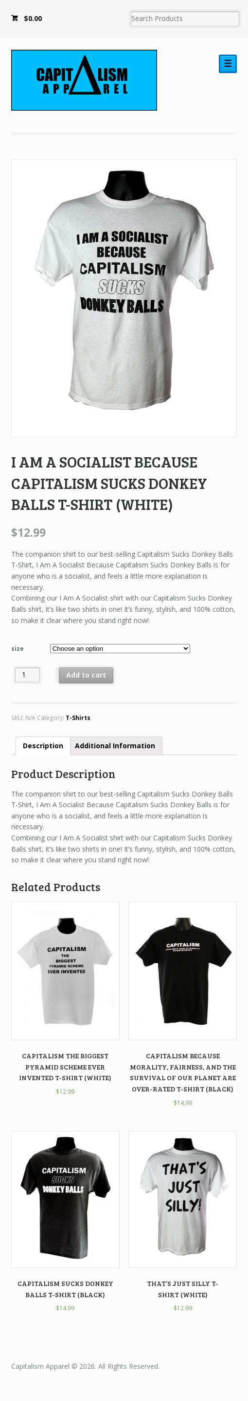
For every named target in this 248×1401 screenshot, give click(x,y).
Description (43, 745)
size (17, 648)
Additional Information (115, 745)
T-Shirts (78, 718)
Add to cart (86, 675)
